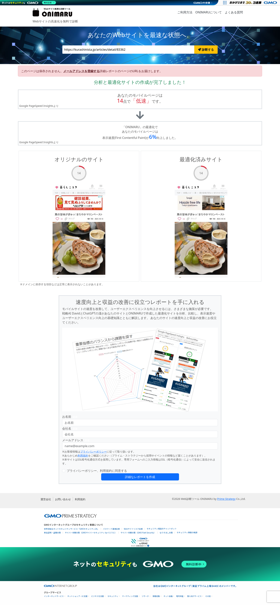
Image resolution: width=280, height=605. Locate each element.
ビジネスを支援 (97, 596)
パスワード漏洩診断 (111, 528)
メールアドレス (76, 440)
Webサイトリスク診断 (133, 528)
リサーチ (145, 596)
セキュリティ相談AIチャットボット (162, 528)
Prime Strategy (226, 499)
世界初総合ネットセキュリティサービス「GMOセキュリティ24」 (71, 528)
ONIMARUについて (208, 12)
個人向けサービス (194, 596)
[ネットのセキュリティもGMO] (29, 2)
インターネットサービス (54, 596)
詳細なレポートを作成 (140, 477)
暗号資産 (179, 596)
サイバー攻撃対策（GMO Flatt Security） (138, 532)
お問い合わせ (63, 499)
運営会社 (46, 499)
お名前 (70, 417)
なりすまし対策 (166, 532)
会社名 (70, 428)
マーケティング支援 (130, 596)
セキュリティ (113, 596)
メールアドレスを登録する (81, 71)
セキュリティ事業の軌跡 (187, 532)
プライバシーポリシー (93, 451)
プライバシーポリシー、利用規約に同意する (97, 471)
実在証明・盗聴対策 (52, 532)
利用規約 (83, 455)
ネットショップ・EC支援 (77, 596)
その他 (208, 596)
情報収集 (156, 596)
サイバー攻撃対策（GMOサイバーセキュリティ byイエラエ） (91, 532)
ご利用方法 (184, 12)
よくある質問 (234, 12)
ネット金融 (168, 596)
